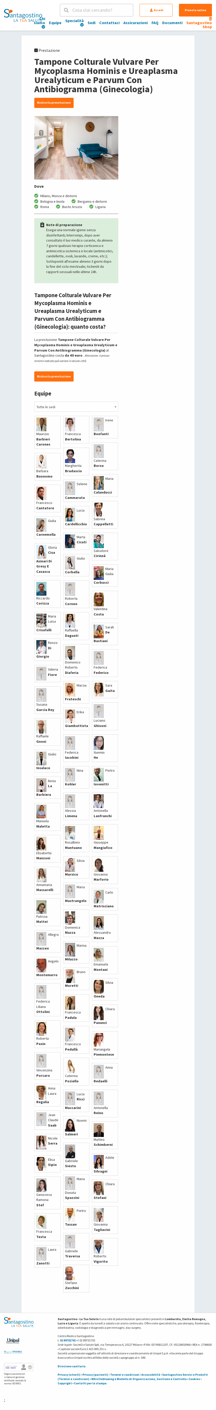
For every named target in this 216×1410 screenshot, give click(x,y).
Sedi (91, 22)
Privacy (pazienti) (95, 1374)
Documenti (172, 22)
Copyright (65, 1383)
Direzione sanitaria (72, 1366)
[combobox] (76, 407)
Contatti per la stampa (90, 1383)
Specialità (74, 22)
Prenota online (195, 10)
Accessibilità (150, 1374)
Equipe (55, 22)
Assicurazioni (135, 22)
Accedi (156, 10)
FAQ (155, 22)
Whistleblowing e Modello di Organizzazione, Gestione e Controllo (139, 1379)
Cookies (194, 1379)
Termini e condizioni (124, 1374)
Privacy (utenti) (69, 1374)
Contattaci (109, 22)
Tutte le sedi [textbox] (46, 407)
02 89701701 (68, 1340)
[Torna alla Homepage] (23, 15)
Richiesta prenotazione (54, 102)
